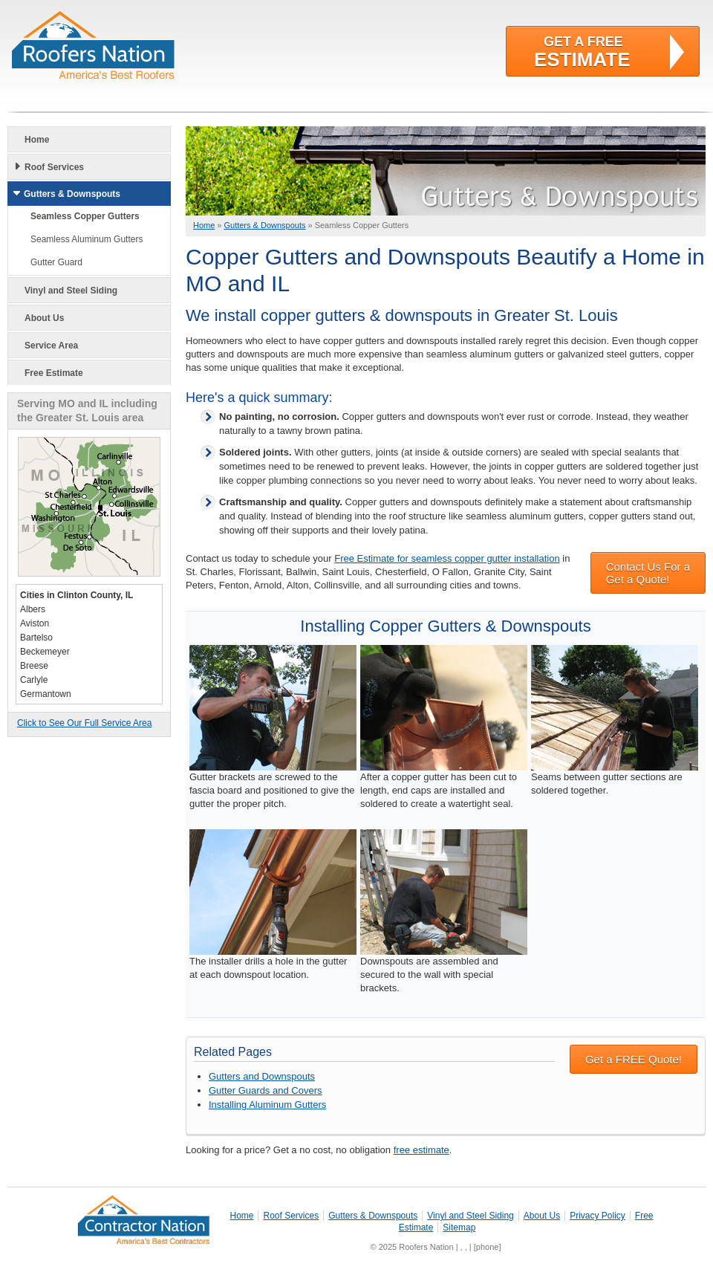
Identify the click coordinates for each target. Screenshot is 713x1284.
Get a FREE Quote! (633, 1059)
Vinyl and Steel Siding (71, 290)
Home (37, 139)
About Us (44, 318)
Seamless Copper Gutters (85, 216)
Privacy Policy (597, 1215)
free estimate (421, 1149)
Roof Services (54, 167)
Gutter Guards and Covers (265, 1090)
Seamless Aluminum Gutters (86, 239)
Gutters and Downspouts (262, 1076)
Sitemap (459, 1227)
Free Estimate (54, 373)
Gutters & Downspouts (72, 194)
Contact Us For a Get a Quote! (648, 573)
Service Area (51, 345)
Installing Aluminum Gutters (267, 1104)
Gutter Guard (56, 262)
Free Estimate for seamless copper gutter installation (446, 558)
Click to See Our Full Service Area (84, 723)
